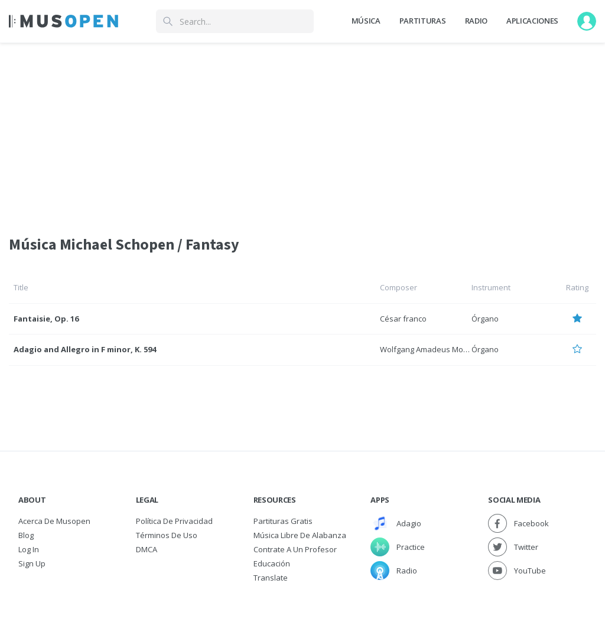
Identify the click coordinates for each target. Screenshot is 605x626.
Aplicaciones (532, 20)
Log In (28, 549)
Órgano (485, 318)
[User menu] (586, 21)
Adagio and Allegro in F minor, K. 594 (85, 349)
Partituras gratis (283, 521)
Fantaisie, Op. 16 (46, 318)
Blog (26, 535)
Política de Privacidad (174, 521)
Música (366, 20)
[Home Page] (63, 21)
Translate (270, 577)
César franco (403, 318)
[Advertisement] (302, 131)
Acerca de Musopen (54, 521)
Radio (476, 20)
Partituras (422, 20)
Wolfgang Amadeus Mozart (428, 349)
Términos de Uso (166, 535)
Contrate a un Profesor (295, 549)
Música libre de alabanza (299, 535)
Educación (271, 563)
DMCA (146, 549)
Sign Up (31, 563)
